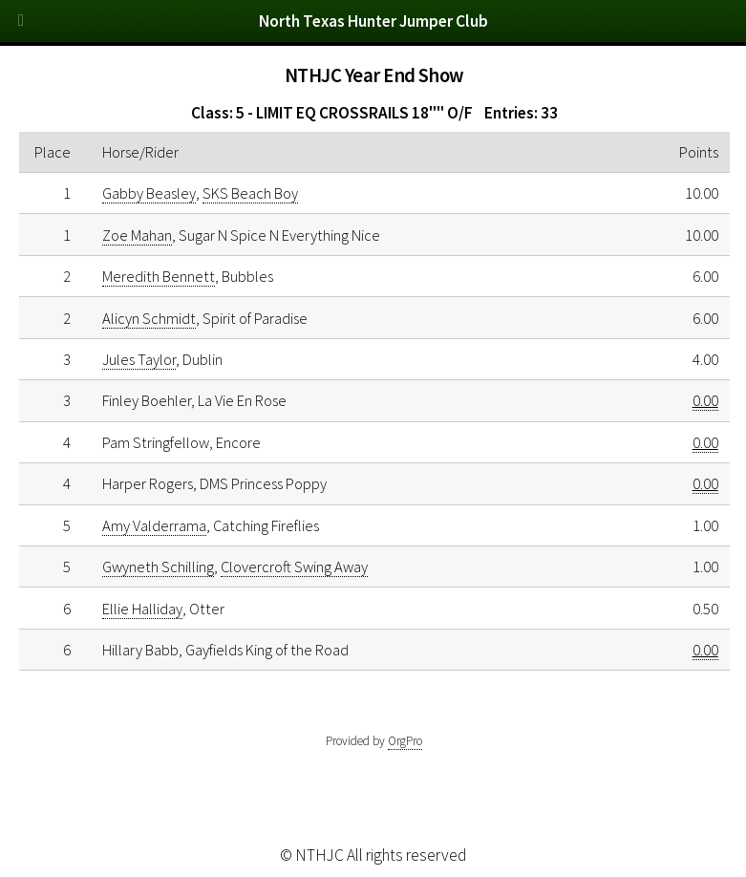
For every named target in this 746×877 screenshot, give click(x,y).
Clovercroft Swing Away (294, 566)
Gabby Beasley (149, 193)
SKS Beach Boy (250, 193)
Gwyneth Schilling (158, 566)
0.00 (705, 400)
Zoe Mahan (137, 235)
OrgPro (405, 741)
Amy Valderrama (154, 525)
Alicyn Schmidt (149, 318)
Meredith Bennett (158, 276)
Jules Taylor (139, 359)
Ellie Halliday (142, 608)
